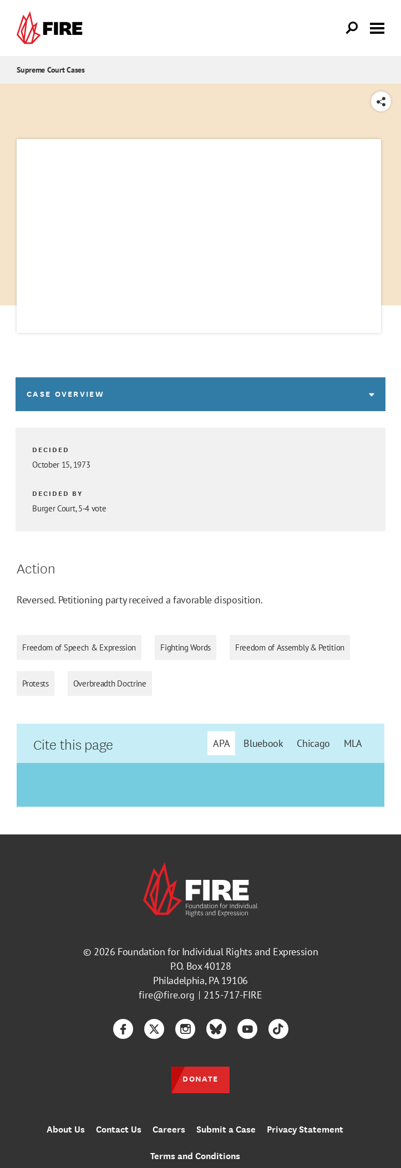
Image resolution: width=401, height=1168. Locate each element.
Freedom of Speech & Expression (79, 647)
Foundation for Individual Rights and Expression (218, 951)
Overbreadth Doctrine (109, 683)
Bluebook (263, 743)
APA (221, 743)
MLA (353, 743)
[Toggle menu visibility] (377, 27)
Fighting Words (185, 647)
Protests (35, 683)
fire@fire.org (167, 994)
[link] (52, 28)
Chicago (313, 743)
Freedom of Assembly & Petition (289, 647)
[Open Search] (352, 28)
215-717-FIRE (233, 994)
